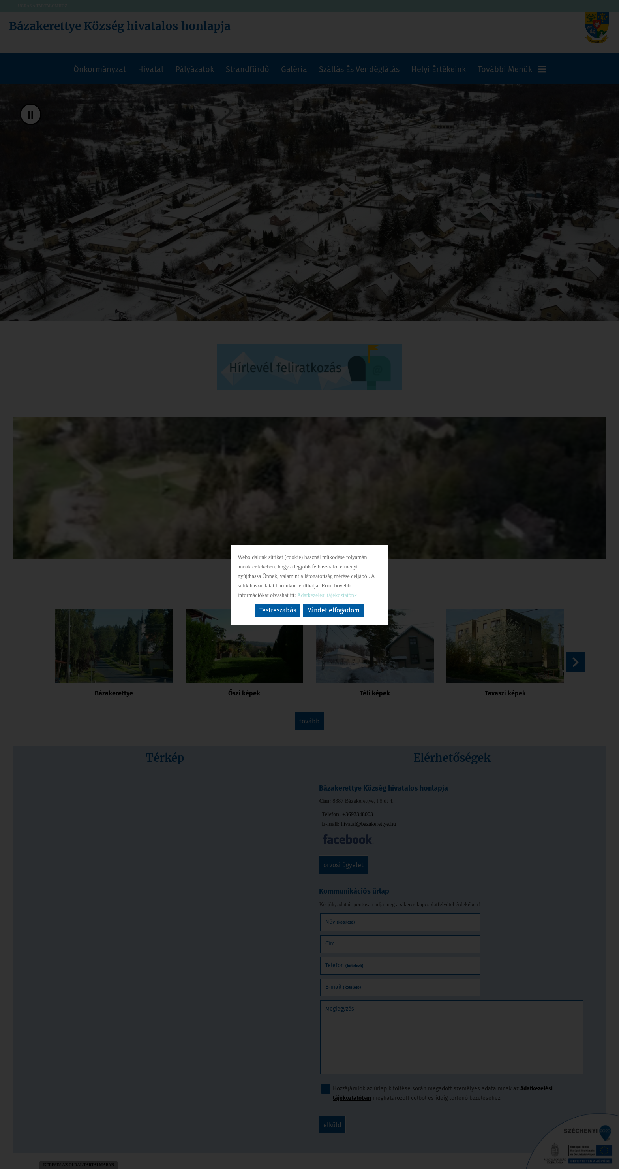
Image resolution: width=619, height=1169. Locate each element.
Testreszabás (277, 610)
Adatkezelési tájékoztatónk (326, 595)
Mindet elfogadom (333, 610)
